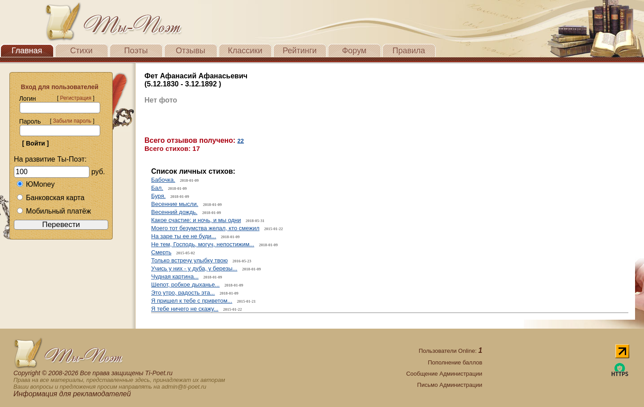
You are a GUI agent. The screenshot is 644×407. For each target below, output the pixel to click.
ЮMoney (36, 184)
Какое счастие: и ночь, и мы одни (196, 220)
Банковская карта (51, 197)
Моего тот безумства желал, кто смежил (205, 228)
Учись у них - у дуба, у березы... (194, 268)
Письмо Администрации (449, 384)
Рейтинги (300, 50)
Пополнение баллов (455, 362)
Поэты (136, 50)
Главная (27, 50)
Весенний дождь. (174, 212)
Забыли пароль (72, 121)
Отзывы (190, 50)
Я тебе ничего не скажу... (184, 308)
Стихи (81, 50)
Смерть (161, 252)
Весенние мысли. (174, 204)
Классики (245, 50)
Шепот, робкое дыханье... (185, 284)
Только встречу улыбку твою (189, 260)
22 (240, 140)
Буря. (158, 196)
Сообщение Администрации (444, 373)
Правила (408, 50)
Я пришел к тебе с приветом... (191, 300)
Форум (354, 50)
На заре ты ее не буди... (183, 236)
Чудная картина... (175, 276)
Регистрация (75, 98)
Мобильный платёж (54, 211)
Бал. (157, 187)
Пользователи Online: (450, 350)
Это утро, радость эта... (183, 292)
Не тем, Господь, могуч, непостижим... (202, 244)
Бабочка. (163, 179)
